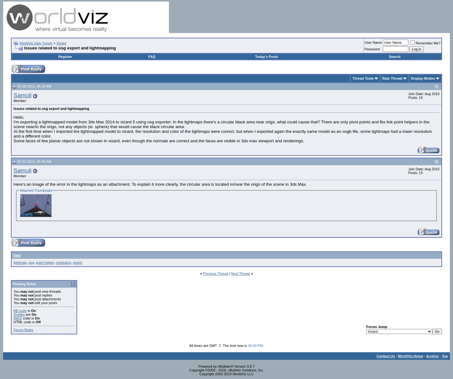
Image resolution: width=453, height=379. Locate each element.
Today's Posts (266, 57)
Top (445, 356)
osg (31, 262)
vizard (77, 262)
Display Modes (423, 78)
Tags (17, 255)
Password (372, 49)
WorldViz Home (410, 356)
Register (65, 57)
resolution (63, 262)
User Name (373, 42)
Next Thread (240, 273)
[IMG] (18, 318)
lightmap (20, 262)
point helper (45, 262)
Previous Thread (215, 273)
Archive (432, 356)
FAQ (152, 57)
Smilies (19, 314)
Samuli (22, 95)
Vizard (61, 43)
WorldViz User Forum (36, 43)
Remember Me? (425, 43)
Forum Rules (23, 330)
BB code (20, 311)
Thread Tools (363, 78)
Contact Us (386, 356)
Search (395, 57)
